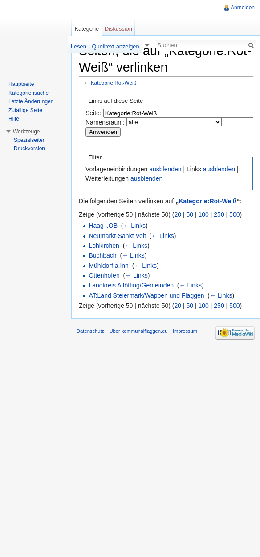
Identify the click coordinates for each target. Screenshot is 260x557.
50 (190, 214)
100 (204, 214)
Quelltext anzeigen (115, 46)
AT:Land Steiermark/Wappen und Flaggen (146, 295)
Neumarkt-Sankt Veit (117, 235)
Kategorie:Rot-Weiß (114, 82)
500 (234, 214)
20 (178, 214)
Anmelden (243, 7)
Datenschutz (90, 331)
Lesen (78, 46)
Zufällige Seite (25, 110)
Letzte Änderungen (30, 101)
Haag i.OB (103, 225)
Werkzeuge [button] (26, 132)
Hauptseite (21, 84)
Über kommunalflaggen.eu (138, 331)
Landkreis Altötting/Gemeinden (131, 285)
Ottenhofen (104, 275)
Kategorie (86, 28)
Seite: (93, 113)
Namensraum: (105, 122)
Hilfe (13, 119)
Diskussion (118, 28)
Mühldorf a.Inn (109, 265)
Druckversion (29, 148)
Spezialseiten (29, 140)
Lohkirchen (104, 245)
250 (219, 214)
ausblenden (165, 169)
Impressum (185, 331)
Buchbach (102, 255)
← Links (134, 225)
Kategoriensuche (28, 93)
